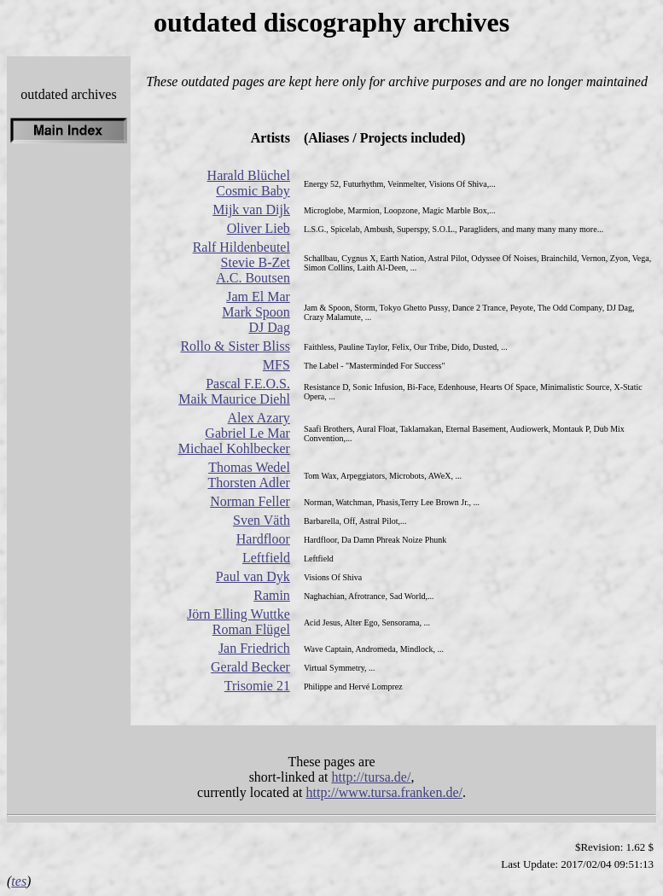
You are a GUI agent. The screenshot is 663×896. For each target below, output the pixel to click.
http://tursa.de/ (371, 777)
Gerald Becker (250, 667)
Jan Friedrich (254, 648)
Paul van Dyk (253, 576)
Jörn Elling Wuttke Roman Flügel (238, 622)
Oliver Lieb (258, 228)
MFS (276, 365)
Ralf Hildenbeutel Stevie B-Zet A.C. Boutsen (241, 262)
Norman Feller (250, 501)
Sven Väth (261, 520)
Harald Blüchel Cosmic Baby (248, 183)
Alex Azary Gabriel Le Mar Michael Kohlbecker (234, 433)
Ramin (271, 595)
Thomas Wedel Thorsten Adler (248, 475)
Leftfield (266, 557)
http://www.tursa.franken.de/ (384, 792)
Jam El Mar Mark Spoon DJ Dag (256, 312)
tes (18, 881)
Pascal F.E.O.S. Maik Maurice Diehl (234, 391)
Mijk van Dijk (251, 209)
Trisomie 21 (257, 685)
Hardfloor (263, 539)
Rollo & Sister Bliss (234, 346)
